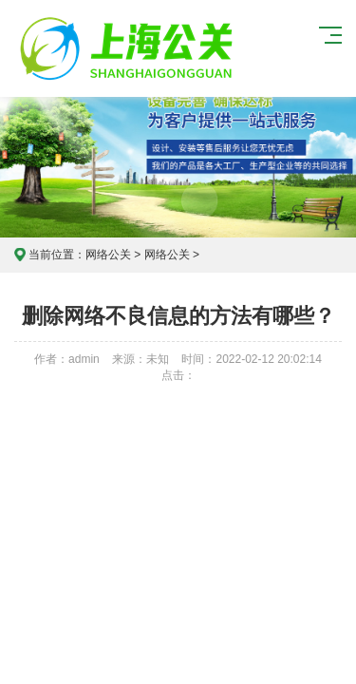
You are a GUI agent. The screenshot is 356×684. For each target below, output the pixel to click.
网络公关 (108, 254)
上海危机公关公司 (129, 48)
